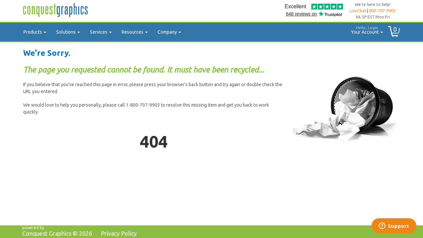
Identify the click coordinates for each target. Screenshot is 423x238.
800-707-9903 (382, 10)
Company (169, 32)
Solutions (68, 32)
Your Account (364, 29)
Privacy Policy (119, 233)
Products (34, 32)
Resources (135, 32)
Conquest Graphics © (57, 233)
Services (101, 32)
